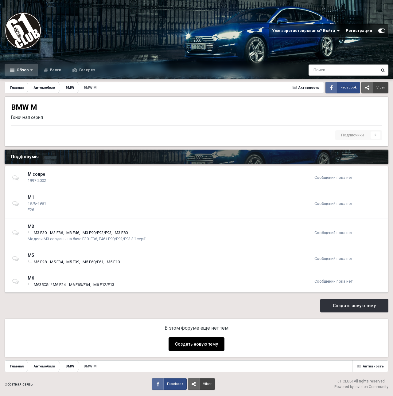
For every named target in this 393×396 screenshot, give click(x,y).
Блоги (55, 70)
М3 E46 (72, 232)
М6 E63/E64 (79, 284)
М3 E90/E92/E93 (97, 232)
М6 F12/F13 (103, 284)
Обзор (23, 70)
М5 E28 (40, 262)
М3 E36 (56, 232)
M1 (31, 197)
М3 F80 (121, 232)
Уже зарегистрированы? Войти (306, 30)
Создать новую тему (354, 305)
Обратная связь (19, 384)
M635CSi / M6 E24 (50, 284)
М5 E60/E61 (93, 262)
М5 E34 (56, 262)
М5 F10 (113, 262)
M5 (31, 255)
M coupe (36, 174)
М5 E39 (72, 262)
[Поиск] (327, 70)
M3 (31, 226)
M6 (31, 278)
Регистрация (359, 30)
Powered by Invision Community (361, 387)
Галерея (86, 70)
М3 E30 (40, 232)
